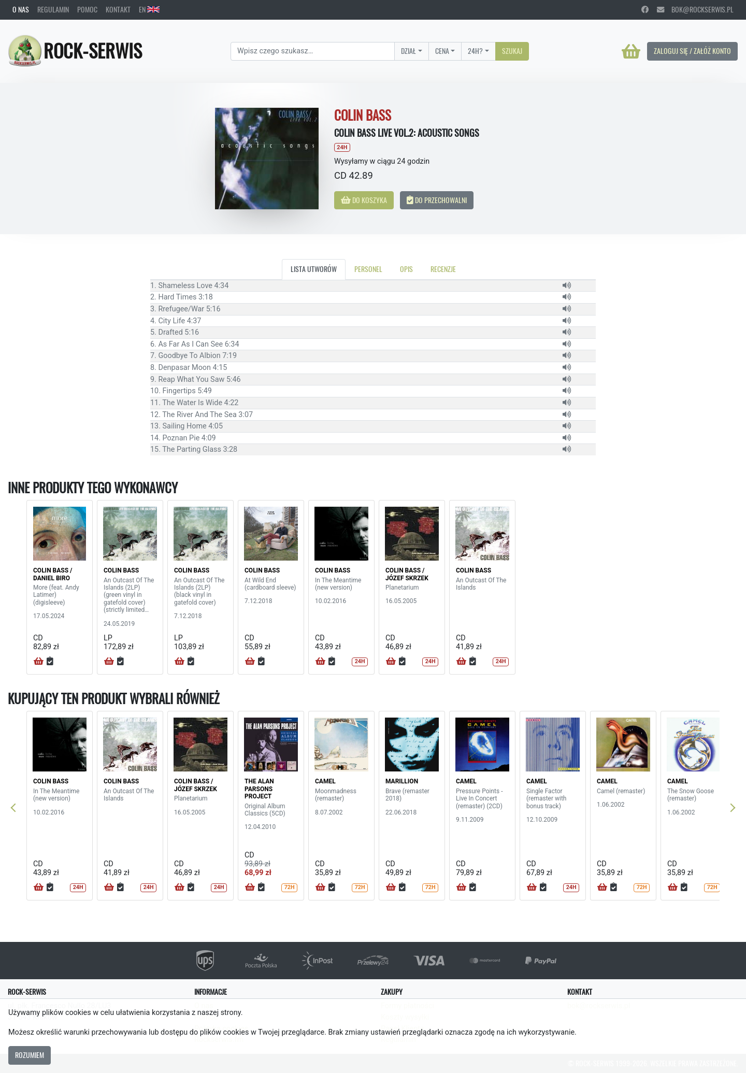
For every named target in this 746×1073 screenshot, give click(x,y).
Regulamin (53, 9)
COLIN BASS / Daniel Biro (53, 574)
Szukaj (512, 51)
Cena (442, 51)
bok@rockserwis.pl (695, 9)
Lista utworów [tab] (314, 269)
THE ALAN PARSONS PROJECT (259, 789)
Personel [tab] (368, 269)
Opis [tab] (406, 269)
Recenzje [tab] (443, 269)
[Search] (313, 51)
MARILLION (401, 781)
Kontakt (118, 9)
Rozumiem (29, 1055)
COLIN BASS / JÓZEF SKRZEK (406, 574)
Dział (408, 51)
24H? (475, 51)
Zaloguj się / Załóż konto (692, 51)
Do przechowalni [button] (437, 200)
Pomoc (87, 9)
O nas (20, 9)
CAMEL (325, 781)
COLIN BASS (121, 570)
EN (149, 9)
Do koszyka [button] (364, 200)
